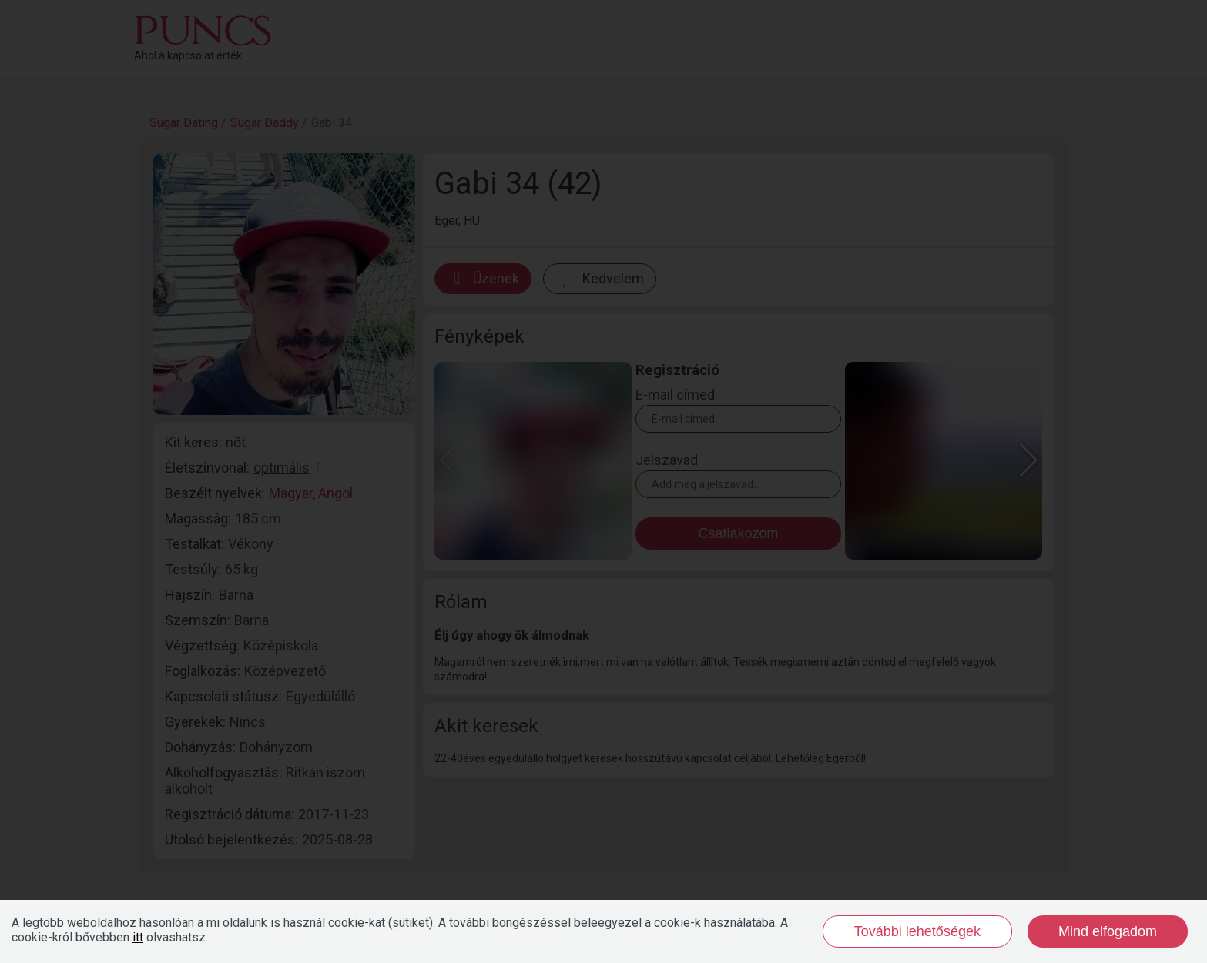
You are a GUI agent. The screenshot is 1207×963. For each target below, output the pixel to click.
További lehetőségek (917, 931)
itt (137, 937)
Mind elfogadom (1107, 931)
